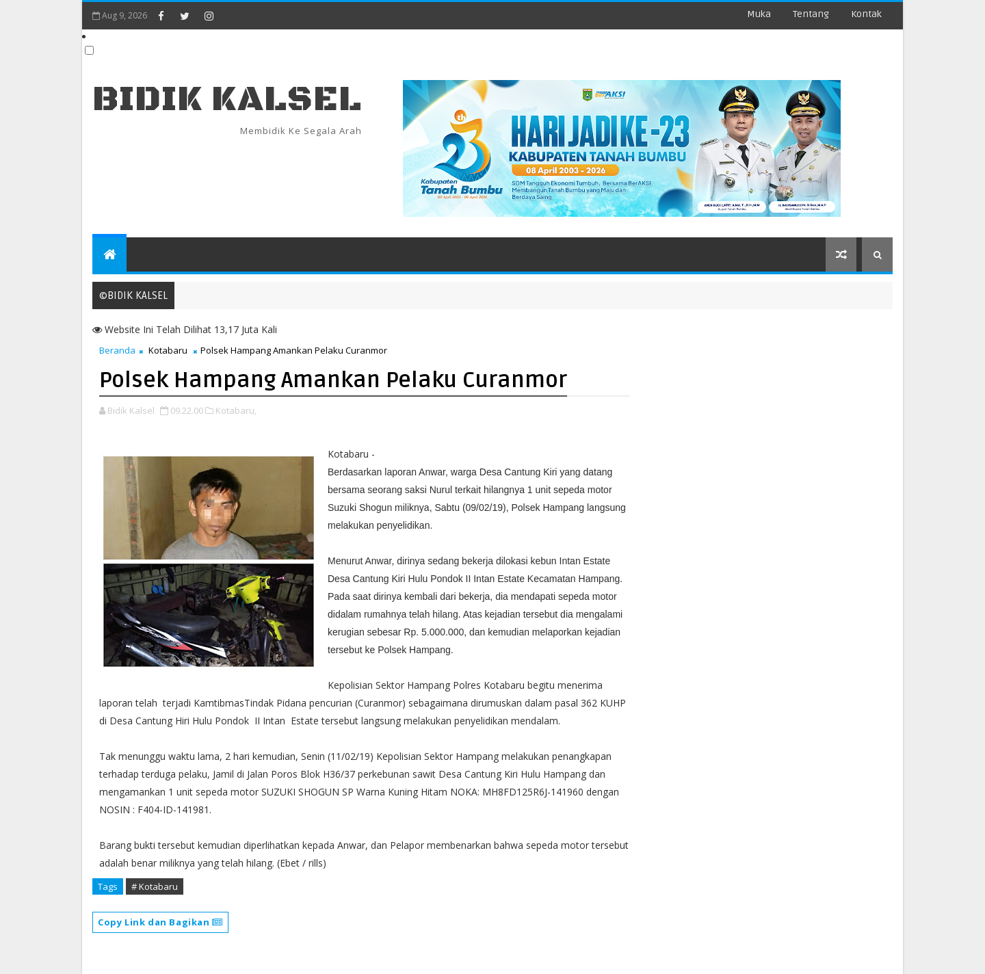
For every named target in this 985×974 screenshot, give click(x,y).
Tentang (811, 14)
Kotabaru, (236, 410)
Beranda (117, 350)
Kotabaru (167, 350)
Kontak (866, 14)
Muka (759, 14)
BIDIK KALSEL (227, 99)
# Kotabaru (154, 886)
